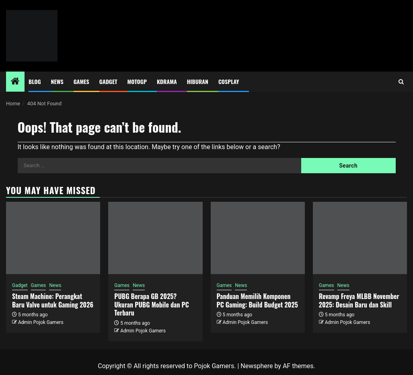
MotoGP (137, 81)
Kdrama (167, 81)
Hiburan (197, 81)
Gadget (108, 81)
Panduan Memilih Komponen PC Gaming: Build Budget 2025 (257, 300)
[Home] (15, 82)
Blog (35, 81)
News (57, 81)
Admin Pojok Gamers (41, 322)
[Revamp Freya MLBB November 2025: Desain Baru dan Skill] (360, 238)
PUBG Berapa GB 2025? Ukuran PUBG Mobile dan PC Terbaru (151, 304)
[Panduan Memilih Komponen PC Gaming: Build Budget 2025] (258, 238)
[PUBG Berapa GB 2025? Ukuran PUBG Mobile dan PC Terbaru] (155, 238)
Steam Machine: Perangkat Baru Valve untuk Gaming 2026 (52, 300)
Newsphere (256, 366)
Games (81, 81)
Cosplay (228, 81)
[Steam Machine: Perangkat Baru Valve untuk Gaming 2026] (53, 238)
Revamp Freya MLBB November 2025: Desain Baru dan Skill (359, 300)
